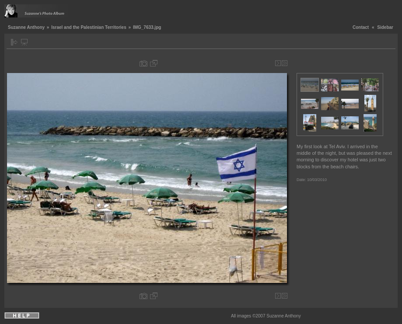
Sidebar (385, 27)
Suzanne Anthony (26, 27)
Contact (361, 27)
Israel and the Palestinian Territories (88, 27)
